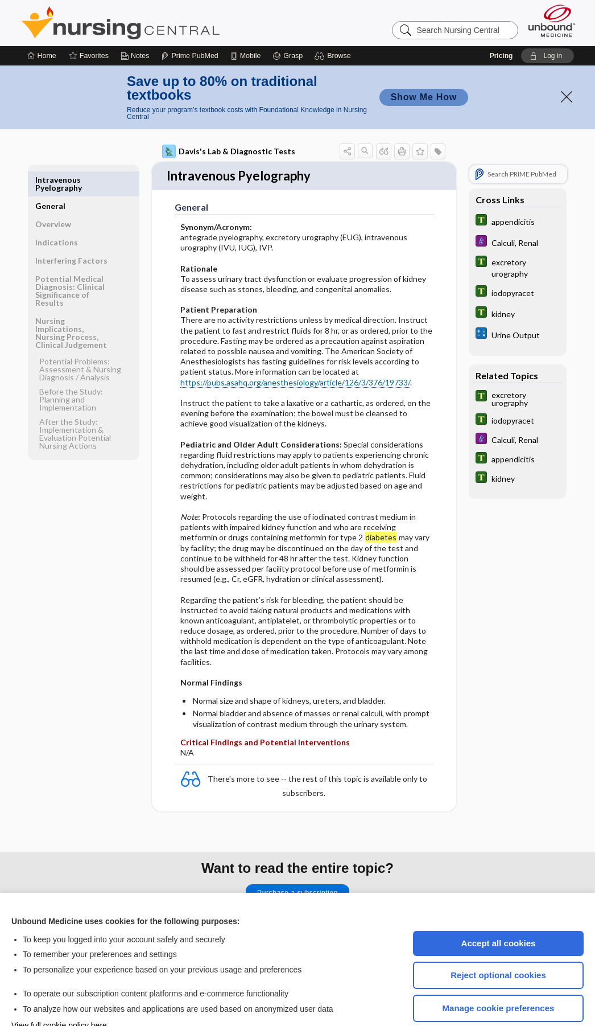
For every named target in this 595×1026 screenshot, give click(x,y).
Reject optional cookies (498, 941)
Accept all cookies (498, 909)
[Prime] (189, 21)
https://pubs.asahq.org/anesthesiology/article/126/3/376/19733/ (295, 340)
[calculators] (518, 300)
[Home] (41, 21)
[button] (334, 21)
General (50, 145)
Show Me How (424, 63)
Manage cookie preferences (499, 974)
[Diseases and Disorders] (518, 208)
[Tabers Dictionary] (518, 187)
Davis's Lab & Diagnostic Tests (228, 117)
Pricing (501, 22)
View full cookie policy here (59, 991)
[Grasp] (287, 21)
